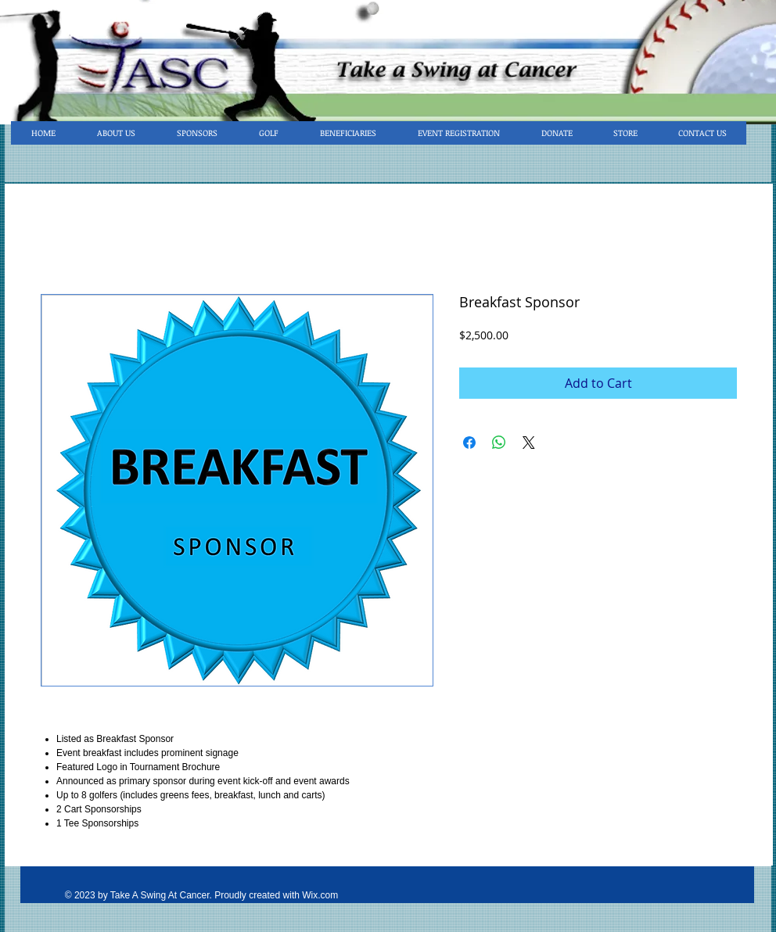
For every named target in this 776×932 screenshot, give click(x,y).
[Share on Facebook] (469, 442)
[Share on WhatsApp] (499, 442)
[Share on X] (528, 442)
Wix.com (320, 895)
